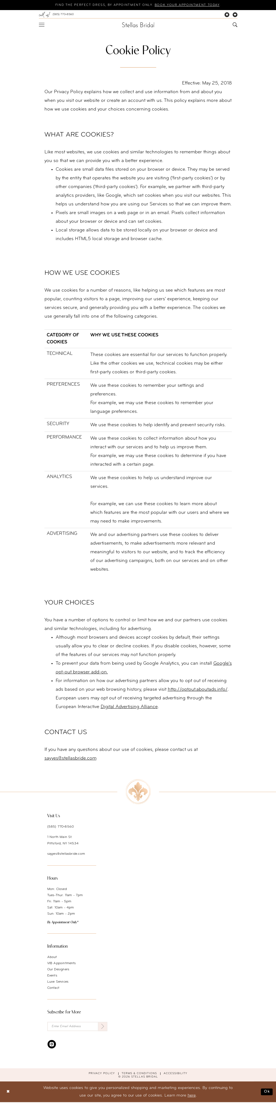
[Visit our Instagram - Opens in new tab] (51, 1044)
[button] (41, 25)
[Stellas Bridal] (138, 24)
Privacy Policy (102, 1074)
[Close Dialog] (8, 1092)
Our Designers (58, 969)
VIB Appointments (61, 963)
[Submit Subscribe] (102, 1027)
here (192, 1096)
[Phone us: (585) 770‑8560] (56, 15)
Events (52, 976)
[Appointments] (227, 15)
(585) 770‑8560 (60, 827)
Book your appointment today (190, 5)
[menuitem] (56, 15)
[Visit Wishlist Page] (235, 15)
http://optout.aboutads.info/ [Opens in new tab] (198, 689)
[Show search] (235, 25)
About (52, 957)
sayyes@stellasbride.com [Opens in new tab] (70, 758)
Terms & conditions (139, 1074)
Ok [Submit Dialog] (267, 1092)
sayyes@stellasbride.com (66, 854)
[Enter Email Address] (77, 1027)
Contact (53, 988)
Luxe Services (58, 982)
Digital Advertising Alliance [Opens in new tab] (129, 707)
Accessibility (175, 1074)
